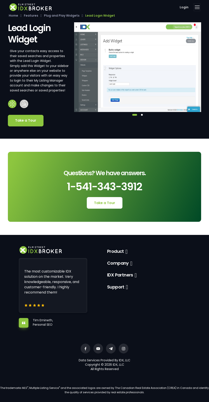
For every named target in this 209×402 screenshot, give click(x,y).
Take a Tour (25, 120)
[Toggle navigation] (197, 7)
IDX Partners (120, 275)
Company (118, 263)
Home (13, 15)
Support (115, 287)
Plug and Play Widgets (62, 15)
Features (31, 15)
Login (184, 7)
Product (115, 251)
